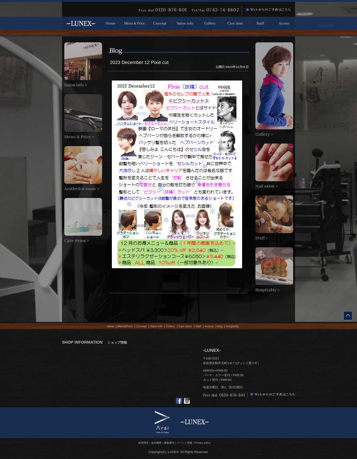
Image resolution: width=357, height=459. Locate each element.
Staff (260, 23)
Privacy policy (202, 442)
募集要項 (169, 442)
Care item (235, 23)
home (110, 326)
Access (284, 23)
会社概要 (156, 442)
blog (220, 326)
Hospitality (232, 326)
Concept (159, 23)
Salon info (185, 23)
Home (111, 23)
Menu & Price (134, 23)
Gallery (210, 23)
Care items (185, 326)
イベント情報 (184, 442)
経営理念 (143, 442)
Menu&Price (125, 326)
